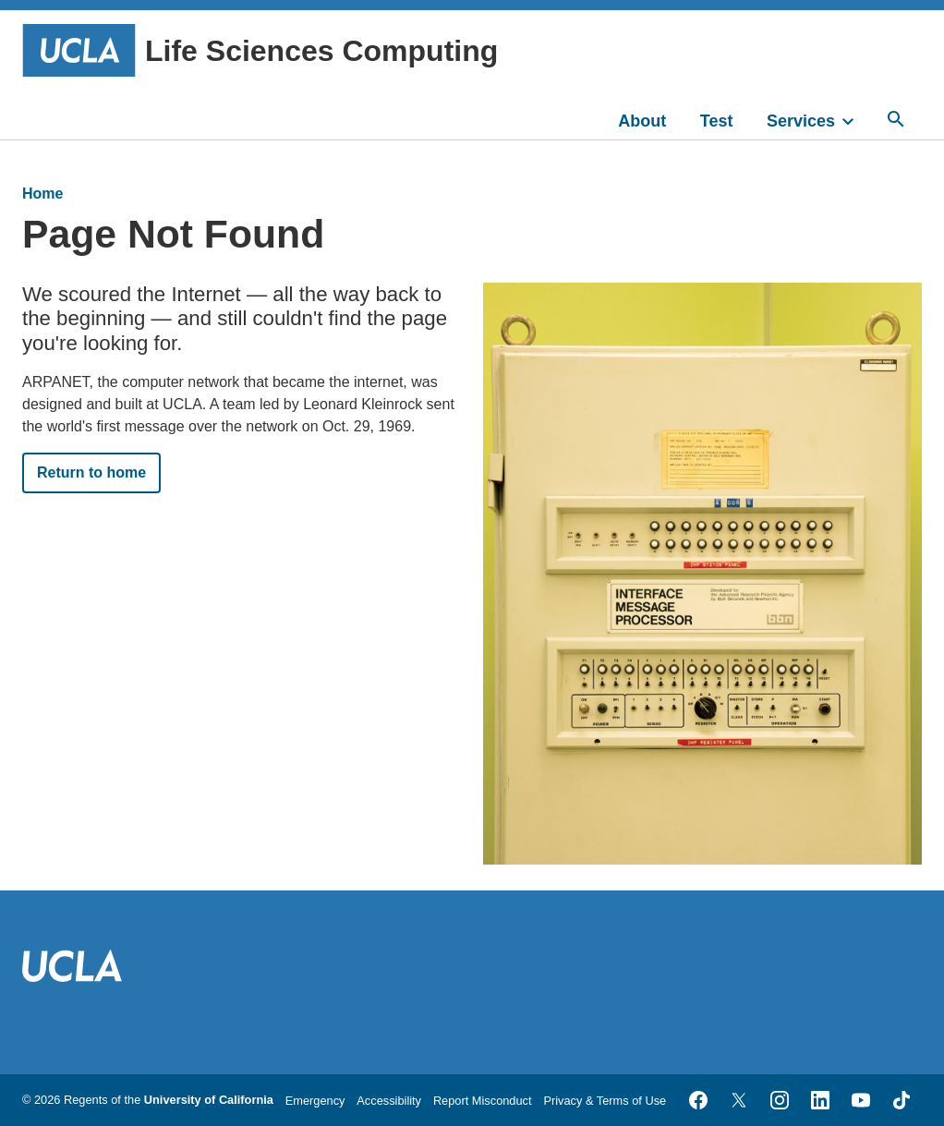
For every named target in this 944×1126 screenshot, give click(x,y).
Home (42, 193)
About (642, 121)
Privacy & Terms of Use (604, 1101)
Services (801, 121)
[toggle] (856, 119)
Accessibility (389, 1101)
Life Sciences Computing (260, 50)
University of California (208, 1100)
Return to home (91, 472)
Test (716, 121)
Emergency (315, 1101)
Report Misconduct (482, 1101)
